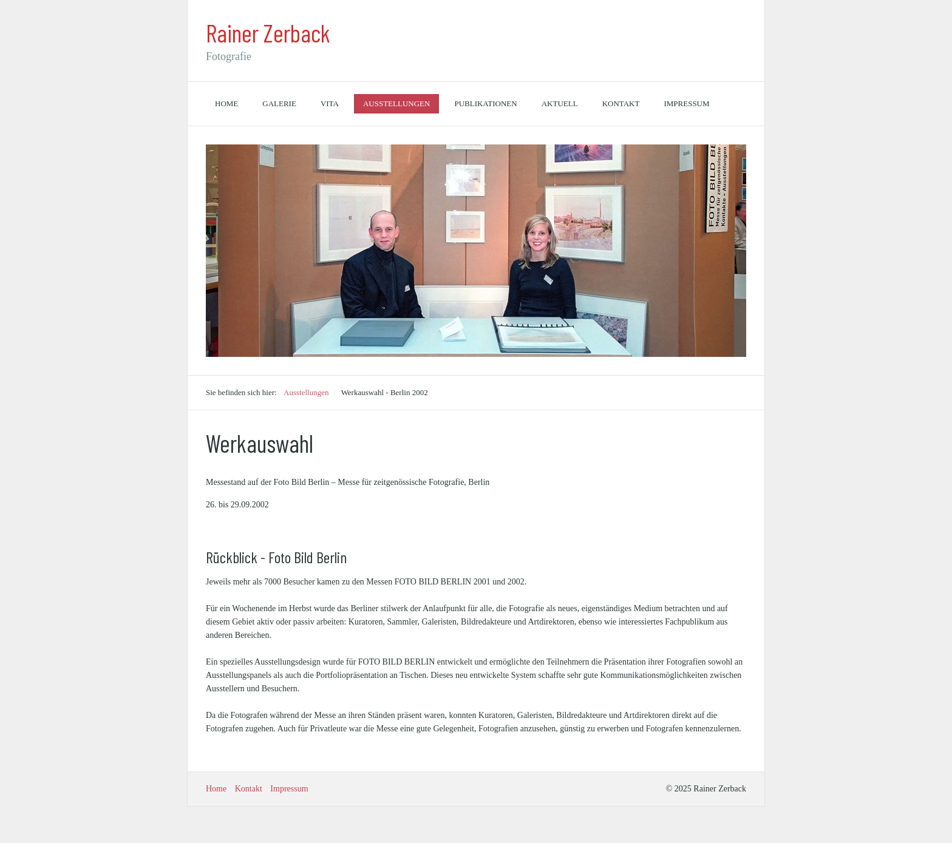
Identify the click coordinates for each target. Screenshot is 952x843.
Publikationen (485, 103)
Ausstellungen (396, 103)
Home (226, 103)
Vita (330, 103)
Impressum (686, 103)
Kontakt (621, 103)
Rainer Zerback (268, 32)
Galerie (279, 103)
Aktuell (560, 103)
